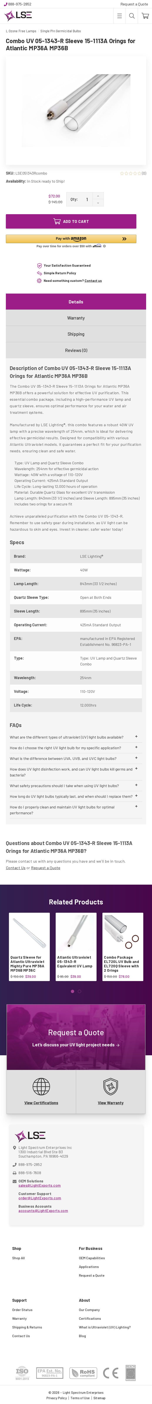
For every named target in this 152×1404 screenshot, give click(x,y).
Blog (82, 1336)
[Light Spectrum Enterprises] (18, 16)
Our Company (89, 1310)
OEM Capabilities (92, 1258)
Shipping (76, 334)
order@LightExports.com (39, 1198)
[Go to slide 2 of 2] (79, 991)
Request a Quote (134, 4)
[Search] (131, 16)
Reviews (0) (76, 350)
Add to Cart (71, 221)
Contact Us (16, 867)
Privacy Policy (57, 1398)
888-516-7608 (29, 1172)
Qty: (74, 199)
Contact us (93, 281)
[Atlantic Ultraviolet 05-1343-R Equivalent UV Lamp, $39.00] (76, 933)
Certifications (90, 1318)
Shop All (18, 1258)
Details (76, 301)
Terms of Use (80, 1398)
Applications (89, 1266)
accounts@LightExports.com (43, 1210)
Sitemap (100, 1398)
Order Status (22, 1310)
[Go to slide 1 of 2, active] (72, 991)
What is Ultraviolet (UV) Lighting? (105, 1327)
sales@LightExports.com (39, 1185)
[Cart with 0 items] (145, 16)
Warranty (76, 317)
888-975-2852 (19, 4)
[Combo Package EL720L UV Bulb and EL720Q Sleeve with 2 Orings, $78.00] (123, 933)
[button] (71, 242)
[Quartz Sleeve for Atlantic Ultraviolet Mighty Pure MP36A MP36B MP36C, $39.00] (29, 933)
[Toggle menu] (119, 16)
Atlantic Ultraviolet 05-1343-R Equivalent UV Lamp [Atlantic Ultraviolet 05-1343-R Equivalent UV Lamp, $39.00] (74, 961)
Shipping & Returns (27, 1327)
